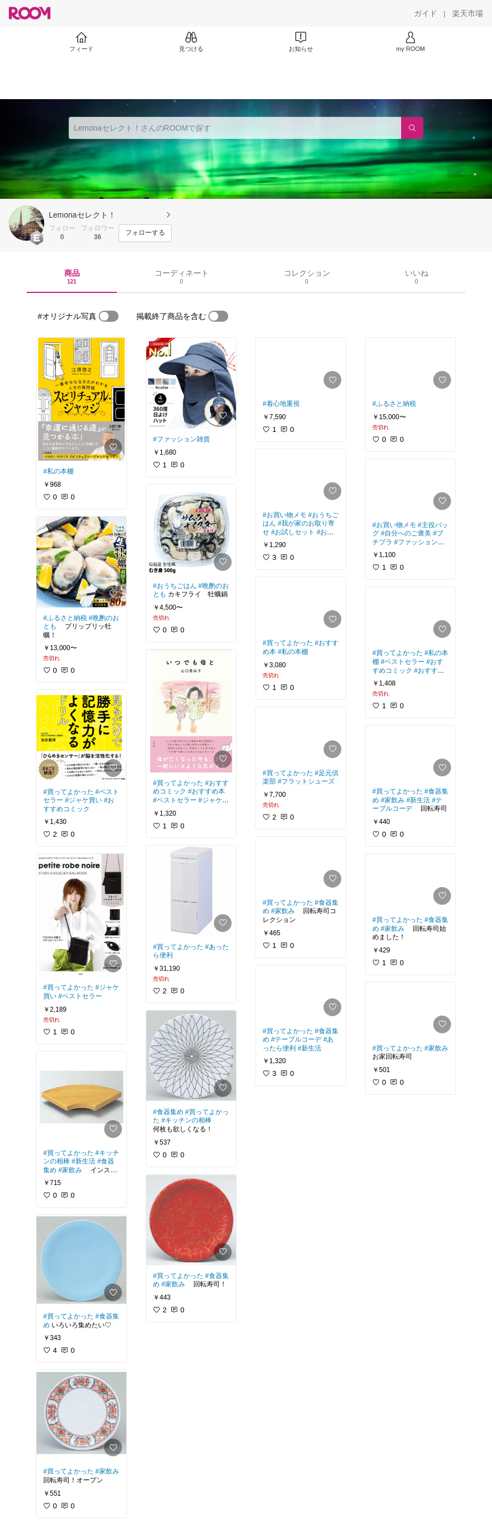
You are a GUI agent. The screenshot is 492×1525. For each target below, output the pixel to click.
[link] (81, 399)
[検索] (412, 128)
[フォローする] (145, 233)
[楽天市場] (467, 13)
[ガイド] (425, 13)
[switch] (109, 316)
